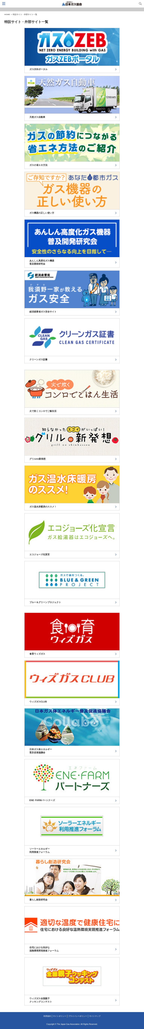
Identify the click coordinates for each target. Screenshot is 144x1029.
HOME (7, 14)
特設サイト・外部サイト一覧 (25, 14)
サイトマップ (94, 1016)
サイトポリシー (59, 1016)
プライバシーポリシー (77, 1016)
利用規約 (47, 1016)
